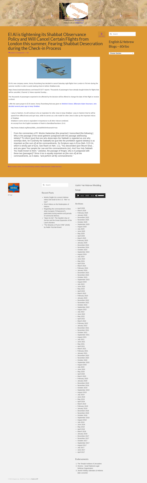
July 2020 (81, 367)
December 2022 (83, 300)
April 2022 (81, 319)
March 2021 (82, 349)
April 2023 (81, 291)
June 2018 (81, 424)
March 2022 (82, 321)
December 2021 (83, 328)
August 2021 (82, 337)
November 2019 (83, 385)
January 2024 (82, 270)
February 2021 (83, 351)
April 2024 (81, 263)
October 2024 (82, 250)
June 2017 (81, 450)
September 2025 (83, 224)
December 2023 (83, 273)
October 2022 (82, 305)
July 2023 (81, 284)
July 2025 (81, 229)
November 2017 (83, 438)
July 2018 (81, 422)
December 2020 (83, 355)
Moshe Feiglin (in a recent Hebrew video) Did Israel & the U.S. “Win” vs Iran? (57, 199)
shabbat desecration (45, 166)
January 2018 (82, 434)
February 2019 (83, 406)
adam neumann (13, 166)
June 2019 (81, 397)
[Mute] (96, 195)
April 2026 (81, 208)
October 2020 (82, 360)
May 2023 (81, 289)
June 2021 (81, 342)
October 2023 (82, 277)
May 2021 (81, 344)
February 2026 (83, 213)
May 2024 (81, 261)
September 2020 (83, 362)
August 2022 (82, 309)
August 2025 (82, 227)
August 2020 (82, 365)
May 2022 (81, 316)
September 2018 (83, 418)
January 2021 (82, 353)
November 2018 (83, 413)
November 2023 (83, 275)
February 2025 (83, 240)
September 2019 (83, 390)
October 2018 (82, 415)
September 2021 (83, 335)
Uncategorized (20, 52)
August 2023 (82, 282)
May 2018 (81, 427)
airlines (19, 166)
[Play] (78, 195)
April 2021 (81, 346)
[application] (90, 195)
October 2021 (82, 332)
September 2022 (83, 307)
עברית (10, 195)
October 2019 (82, 388)
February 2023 (83, 296)
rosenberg (37, 166)
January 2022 (82, 326)
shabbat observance (56, 166)
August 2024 (82, 254)
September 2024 (83, 252)
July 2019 (81, 395)
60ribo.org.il (79, 23)
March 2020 (82, 376)
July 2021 (81, 339)
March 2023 (82, 293)
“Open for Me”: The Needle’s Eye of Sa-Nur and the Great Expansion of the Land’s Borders (58, 220)
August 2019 (82, 392)
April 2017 (81, 452)
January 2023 (82, 298)
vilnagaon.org (79, 20)
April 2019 (81, 401)
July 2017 (81, 447)
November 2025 (83, 220)
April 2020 (81, 374)
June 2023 (81, 286)
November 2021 (83, 330)
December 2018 (83, 411)
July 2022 (81, 312)
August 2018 (82, 420)
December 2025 (83, 217)
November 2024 (83, 247)
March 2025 (82, 238)
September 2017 (83, 443)
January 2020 (82, 381)
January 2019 (82, 408)
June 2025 (81, 231)
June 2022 (81, 314)
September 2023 (83, 280)
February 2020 (83, 378)
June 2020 (81, 369)
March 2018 (82, 431)
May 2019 (81, 399)
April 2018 (81, 429)
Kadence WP (34, 479)
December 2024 (83, 245)
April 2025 (81, 236)
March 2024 (82, 266)
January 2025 (82, 243)
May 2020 (81, 372)
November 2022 (83, 303)
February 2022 (83, 323)
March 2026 (82, 210)
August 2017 (82, 445)
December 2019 (83, 383)
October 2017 (82, 441)
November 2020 (83, 358)
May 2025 (81, 233)
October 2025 (82, 222)
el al (23, 166)
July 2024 (81, 256)
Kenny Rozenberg (29, 166)
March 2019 (82, 404)
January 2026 (82, 215)
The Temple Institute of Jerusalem (90, 464)
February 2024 (83, 268)
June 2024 (81, 259)
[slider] (87, 195)
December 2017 (83, 436)
